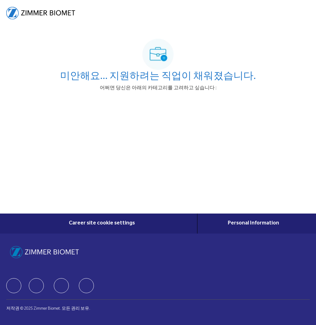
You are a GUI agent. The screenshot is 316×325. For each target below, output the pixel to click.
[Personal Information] (253, 224)
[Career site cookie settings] (102, 224)
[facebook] (13, 285)
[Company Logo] (40, 13)
